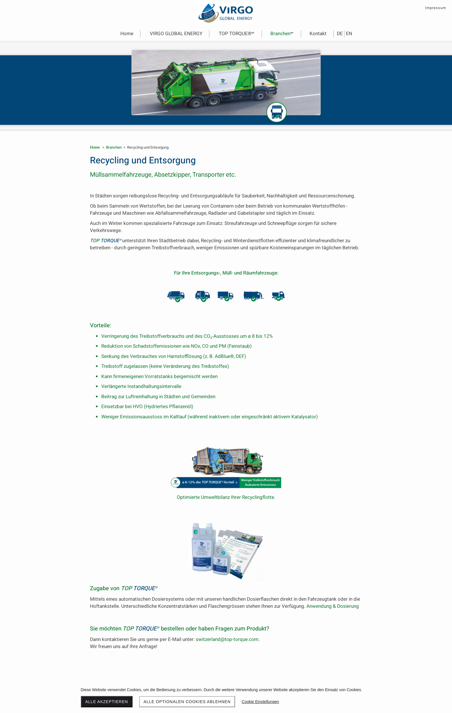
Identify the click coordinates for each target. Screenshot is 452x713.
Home (95, 147)
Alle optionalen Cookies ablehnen (187, 701)
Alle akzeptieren (106, 701)
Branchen (114, 147)
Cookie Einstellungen (260, 701)
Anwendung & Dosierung (332, 606)
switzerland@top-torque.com (227, 639)
